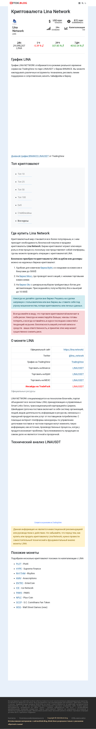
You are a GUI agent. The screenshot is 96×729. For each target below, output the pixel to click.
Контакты (12, 718)
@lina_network (76, 355)
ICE (18, 588)
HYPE (19, 568)
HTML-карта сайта (78, 718)
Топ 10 (21, 174)
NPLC (19, 597)
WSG (18, 607)
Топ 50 (21, 189)
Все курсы (23, 220)
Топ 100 (22, 197)
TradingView (78, 362)
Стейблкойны (25, 213)
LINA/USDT (78, 368)
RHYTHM (20, 573)
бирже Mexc (25, 276)
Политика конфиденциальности (31, 718)
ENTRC (19, 583)
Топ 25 (21, 181)
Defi (20, 205)
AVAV (18, 578)
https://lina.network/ (74, 349)
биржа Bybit (46, 267)
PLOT (18, 564)
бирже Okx (24, 284)
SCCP (19, 602)
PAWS (19, 593)
